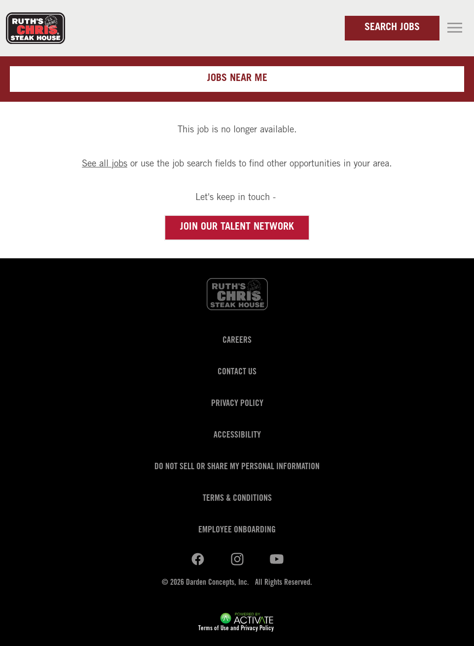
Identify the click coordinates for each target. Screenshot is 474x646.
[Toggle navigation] (454, 27)
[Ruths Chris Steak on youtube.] (237, 559)
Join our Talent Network (237, 228)
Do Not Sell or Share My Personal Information (237, 467)
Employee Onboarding (237, 530)
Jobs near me (237, 79)
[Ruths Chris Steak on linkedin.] (198, 559)
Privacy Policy (237, 404)
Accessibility (237, 435)
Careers (237, 340)
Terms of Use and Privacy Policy (236, 629)
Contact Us (237, 372)
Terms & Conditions (237, 498)
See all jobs (104, 164)
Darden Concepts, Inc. (217, 583)
